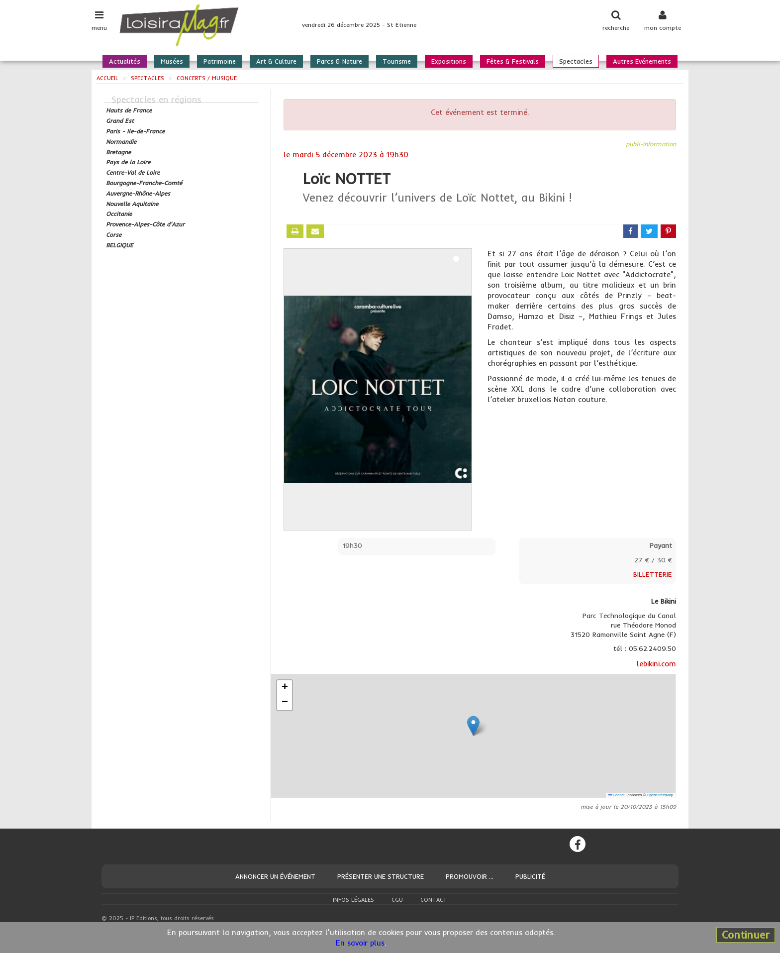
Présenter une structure (380, 876)
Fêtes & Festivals (513, 61)
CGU (397, 899)
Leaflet (616, 795)
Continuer (746, 934)
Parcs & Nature (339, 61)
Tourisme (397, 61)
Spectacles (575, 61)
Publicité (530, 876)
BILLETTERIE (652, 574)
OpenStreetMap (660, 795)
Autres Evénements (642, 61)
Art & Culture (276, 61)
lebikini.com (656, 663)
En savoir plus (360, 943)
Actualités (124, 61)
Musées (172, 61)
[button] (473, 726)
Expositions (448, 61)
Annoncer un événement (275, 876)
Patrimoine (219, 61)
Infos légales (353, 899)
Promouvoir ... (469, 876)
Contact (433, 899)
